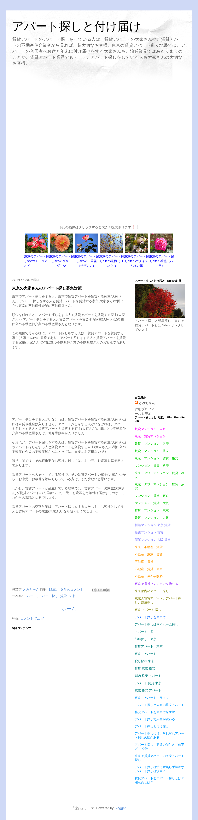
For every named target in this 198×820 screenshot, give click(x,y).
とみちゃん (147, 403)
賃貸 (63, 596)
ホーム (69, 608)
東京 (72, 596)
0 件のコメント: (73, 590)
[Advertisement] (99, 101)
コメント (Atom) (32, 618)
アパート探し (48, 596)
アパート (30, 596)
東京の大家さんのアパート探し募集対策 (47, 288)
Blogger (120, 808)
